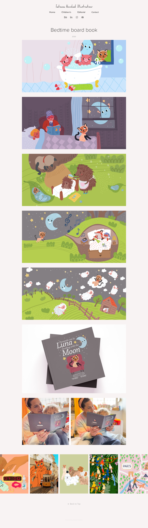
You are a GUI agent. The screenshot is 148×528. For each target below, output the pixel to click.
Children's (66, 12)
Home (52, 12)
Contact (95, 12)
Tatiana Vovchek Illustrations (74, 6)
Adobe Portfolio (78, 520)
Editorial (81, 12)
